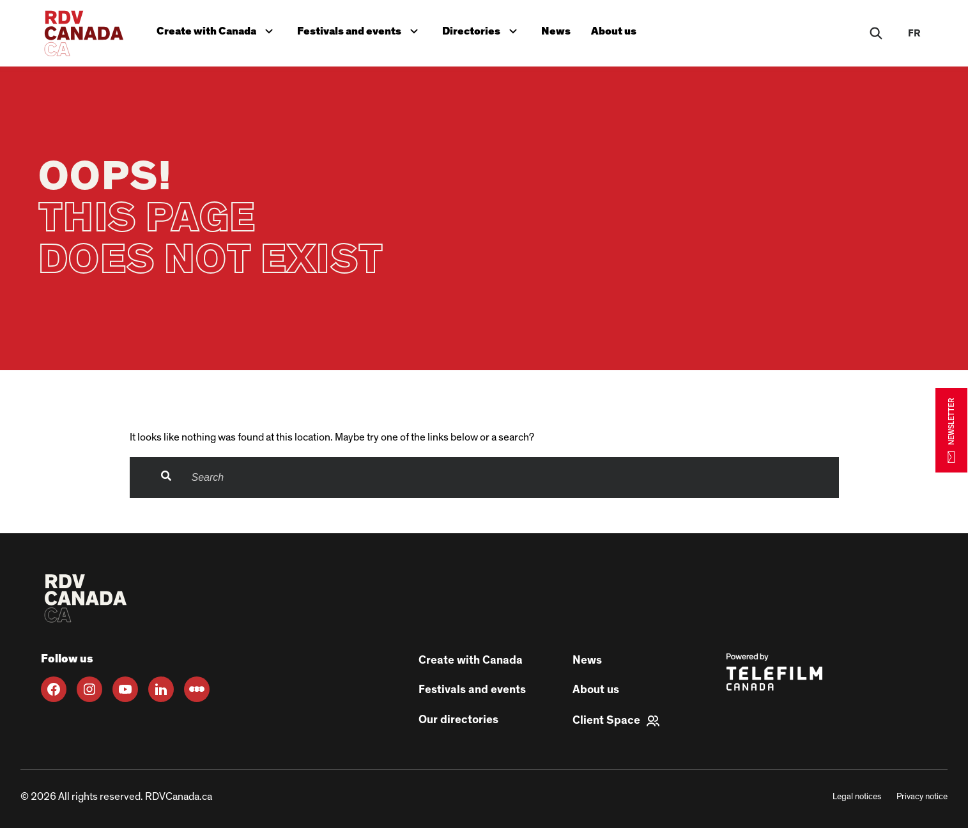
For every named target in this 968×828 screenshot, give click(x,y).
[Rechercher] (876, 33)
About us (613, 31)
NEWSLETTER (951, 430)
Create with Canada (217, 29)
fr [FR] (914, 33)
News (556, 31)
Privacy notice (922, 796)
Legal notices (857, 796)
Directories (482, 29)
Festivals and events (360, 29)
